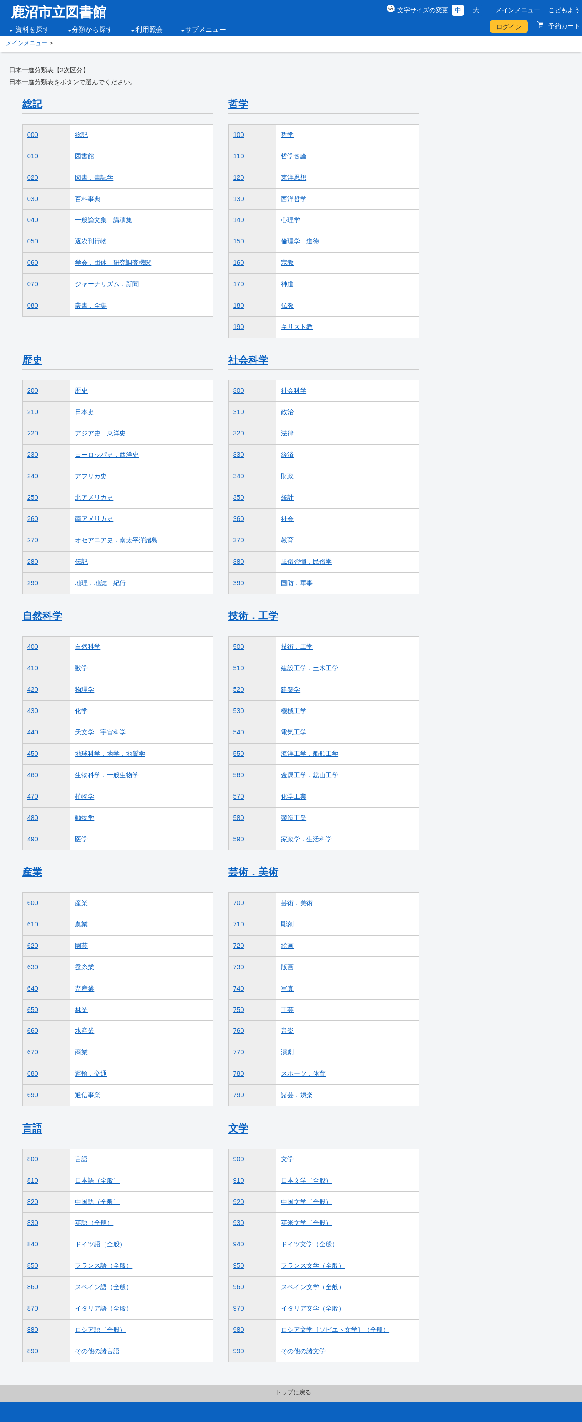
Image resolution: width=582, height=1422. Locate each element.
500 (238, 646)
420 (32, 689)
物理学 (84, 689)
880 (32, 1329)
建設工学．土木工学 (309, 668)
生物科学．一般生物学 (107, 775)
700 (238, 902)
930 (238, 1222)
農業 (81, 924)
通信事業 (87, 1094)
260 (32, 518)
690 (32, 1094)
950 (238, 1265)
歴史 (32, 360)
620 (32, 945)
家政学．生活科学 (306, 839)
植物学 (84, 796)
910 (238, 1180)
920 (238, 1201)
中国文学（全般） (306, 1201)
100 (238, 134)
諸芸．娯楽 (297, 1094)
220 (32, 433)
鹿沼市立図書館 (58, 12)
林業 (81, 1009)
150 (238, 241)
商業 (81, 1052)
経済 (287, 454)
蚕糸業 (84, 967)
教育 (287, 540)
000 (32, 134)
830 (32, 1222)
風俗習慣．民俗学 (306, 561)
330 (238, 454)
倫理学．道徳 (300, 241)
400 (32, 646)
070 (32, 284)
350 (238, 497)
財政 (287, 476)
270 (32, 540)
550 (238, 753)
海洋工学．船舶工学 (309, 753)
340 (238, 476)
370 (238, 540)
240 (32, 476)
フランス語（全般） (103, 1265)
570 (238, 796)
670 (32, 1052)
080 (32, 305)
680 (32, 1073)
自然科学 (42, 616)
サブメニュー (205, 29)
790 (238, 1094)
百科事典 (87, 198)
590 (238, 839)
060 (32, 262)
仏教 (287, 305)
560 (238, 775)
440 (32, 732)
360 (238, 518)
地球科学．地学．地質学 (110, 753)
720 (238, 945)
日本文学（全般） (306, 1180)
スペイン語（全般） (103, 1286)
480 (32, 817)
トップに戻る (293, 1392)
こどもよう (564, 10)
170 (238, 284)
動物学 (84, 817)
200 (32, 390)
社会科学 (248, 360)
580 (238, 817)
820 (32, 1201)
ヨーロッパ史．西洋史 (107, 454)
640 (32, 988)
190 (238, 326)
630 (32, 967)
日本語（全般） (97, 1180)
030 (32, 198)
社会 (287, 518)
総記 (32, 104)
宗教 (287, 262)
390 (238, 583)
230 (32, 454)
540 (238, 732)
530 (238, 710)
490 (32, 839)
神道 (287, 284)
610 (32, 924)
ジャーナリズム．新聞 (107, 284)
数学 (81, 668)
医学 (81, 839)
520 (238, 689)
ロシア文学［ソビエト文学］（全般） (335, 1329)
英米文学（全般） (306, 1222)
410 (32, 668)
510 (238, 668)
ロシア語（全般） (100, 1329)
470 (32, 796)
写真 (287, 988)
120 (238, 177)
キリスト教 (297, 326)
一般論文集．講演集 (103, 219)
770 (238, 1052)
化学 (81, 710)
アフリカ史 (91, 476)
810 (32, 1180)
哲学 (238, 104)
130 (238, 198)
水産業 (84, 1030)
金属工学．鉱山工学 (309, 775)
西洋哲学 (293, 198)
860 (32, 1286)
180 (238, 305)
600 (32, 902)
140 (238, 219)
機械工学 (293, 710)
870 (32, 1308)
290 (32, 583)
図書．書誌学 (94, 177)
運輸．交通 (91, 1073)
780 (238, 1073)
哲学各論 (293, 156)
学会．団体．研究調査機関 (113, 262)
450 (32, 753)
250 (32, 497)
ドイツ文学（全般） (309, 1244)
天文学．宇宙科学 (100, 732)
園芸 (81, 945)
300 (238, 390)
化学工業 (293, 796)
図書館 (84, 156)
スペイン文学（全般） (313, 1286)
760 (238, 1030)
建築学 (290, 689)
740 (238, 988)
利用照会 (149, 29)
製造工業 (293, 817)
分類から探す (92, 29)
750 (238, 1009)
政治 (287, 411)
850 (32, 1265)
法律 (287, 433)
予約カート (563, 26)
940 (238, 1244)
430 (32, 710)
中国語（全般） (97, 1201)
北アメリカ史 (94, 497)
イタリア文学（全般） (313, 1308)
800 (32, 1159)
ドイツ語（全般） (100, 1244)
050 (32, 241)
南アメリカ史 (94, 518)
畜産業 (84, 988)
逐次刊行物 (91, 241)
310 (238, 411)
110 (238, 156)
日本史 (84, 411)
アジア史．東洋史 (100, 433)
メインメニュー (518, 10)
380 (238, 561)
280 (32, 561)
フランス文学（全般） (313, 1265)
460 (32, 775)
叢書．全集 (91, 305)
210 (32, 411)
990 (238, 1351)
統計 (287, 497)
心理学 (290, 219)
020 (32, 177)
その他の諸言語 (97, 1351)
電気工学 (293, 732)
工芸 (287, 1009)
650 (32, 1009)
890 (32, 1351)
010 (32, 156)
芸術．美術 (253, 872)
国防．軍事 (297, 583)
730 (238, 967)
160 (238, 262)
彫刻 (287, 924)
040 (32, 219)
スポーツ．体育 (303, 1073)
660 (32, 1030)
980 (238, 1329)
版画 (287, 967)
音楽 (287, 1030)
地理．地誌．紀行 (100, 583)
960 (238, 1286)
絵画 (287, 945)
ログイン (509, 26)
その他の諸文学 (303, 1351)
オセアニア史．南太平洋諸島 (116, 540)
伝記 (81, 561)
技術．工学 (253, 616)
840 (32, 1244)
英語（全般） (94, 1222)
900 (238, 1159)
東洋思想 (293, 177)
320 (238, 433)
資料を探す (32, 29)
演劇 (287, 1052)
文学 (238, 1128)
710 (238, 924)
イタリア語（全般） (103, 1308)
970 (238, 1308)
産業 (32, 872)
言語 (32, 1128)
